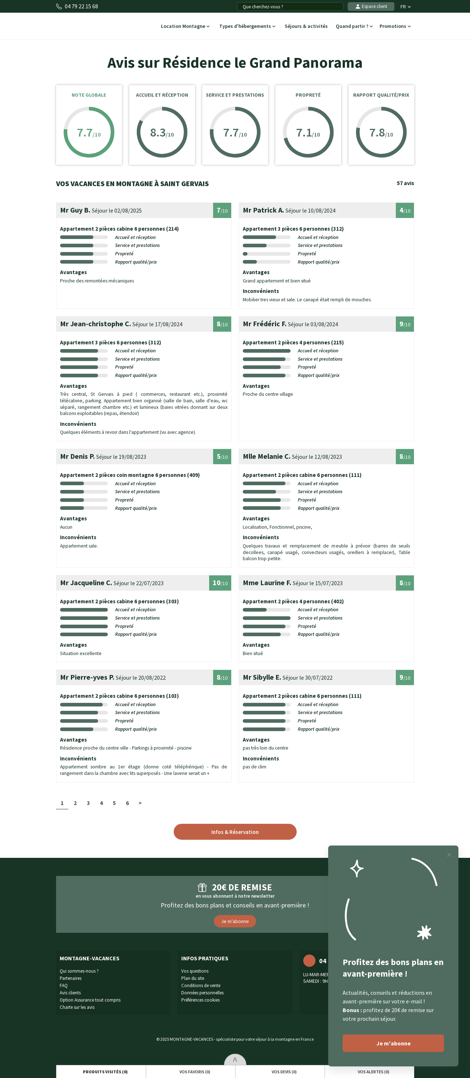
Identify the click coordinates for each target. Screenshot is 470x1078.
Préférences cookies (200, 1000)
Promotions (395, 26)
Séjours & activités (306, 26)
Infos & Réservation (235, 832)
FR (406, 6)
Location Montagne (185, 26)
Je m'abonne (235, 921)
